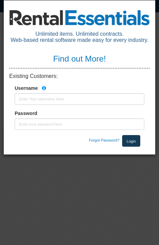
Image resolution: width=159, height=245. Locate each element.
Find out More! (79, 58)
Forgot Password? (104, 140)
